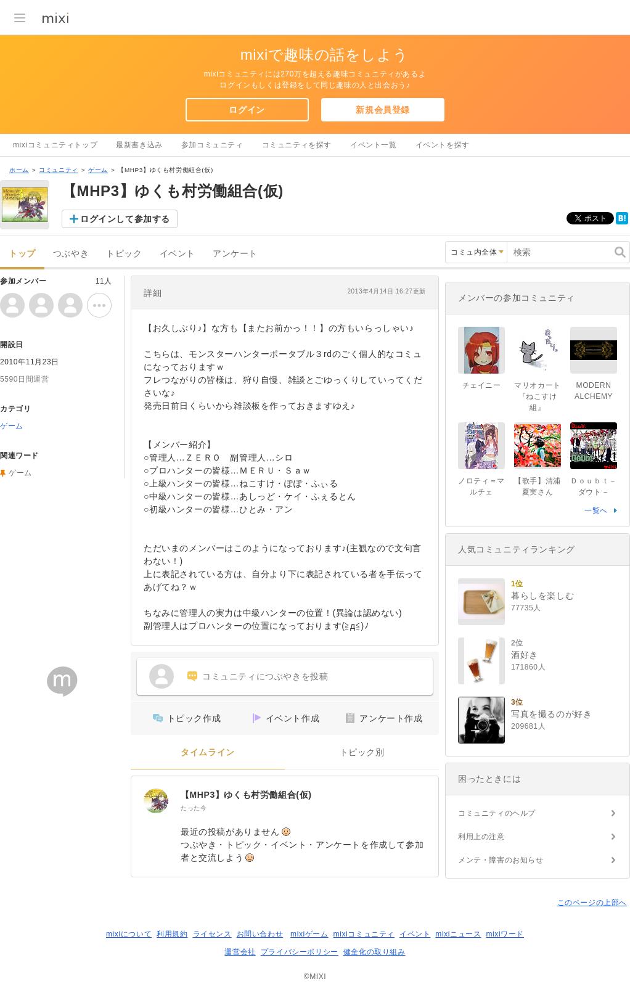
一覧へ (596, 510)
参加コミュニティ (212, 145)
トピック (124, 253)
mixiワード (505, 934)
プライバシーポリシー (299, 952)
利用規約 (172, 934)
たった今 (194, 808)
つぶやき (71, 253)
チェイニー (481, 385)
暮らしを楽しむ (542, 596)
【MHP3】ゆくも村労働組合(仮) (246, 795)
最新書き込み (139, 145)
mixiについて (129, 934)
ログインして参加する (125, 219)
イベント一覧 (373, 145)
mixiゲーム (309, 934)
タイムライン (208, 752)
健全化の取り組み (374, 952)
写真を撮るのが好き (551, 714)
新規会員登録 (383, 110)
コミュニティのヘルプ (497, 813)
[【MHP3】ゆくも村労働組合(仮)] (156, 801)
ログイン (246, 110)
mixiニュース (458, 934)
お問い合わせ (260, 934)
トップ (22, 253)
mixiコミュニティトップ (55, 145)
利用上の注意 (481, 836)
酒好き (524, 655)
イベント (177, 253)
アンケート (235, 253)
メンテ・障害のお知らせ (501, 860)
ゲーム (98, 169)
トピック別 (362, 752)
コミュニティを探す (297, 145)
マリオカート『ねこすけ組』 (537, 396)
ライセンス (212, 934)
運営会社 (239, 952)
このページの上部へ (592, 902)
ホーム (19, 169)
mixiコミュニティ (364, 934)
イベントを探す (442, 145)
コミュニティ (58, 169)
